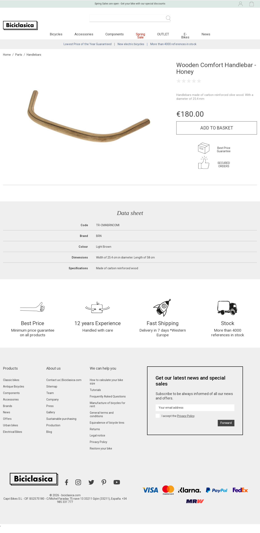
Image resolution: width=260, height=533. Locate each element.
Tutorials (95, 395)
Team (50, 398)
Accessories (11, 405)
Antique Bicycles (13, 392)
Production (53, 430)
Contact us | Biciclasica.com (63, 385)
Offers (7, 424)
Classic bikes (11, 385)
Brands (7, 411)
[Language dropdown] (206, 3)
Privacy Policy (98, 447)
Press (50, 411)
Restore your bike (101, 454)
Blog (49, 437)
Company (52, 405)
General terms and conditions (102, 420)
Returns (95, 434)
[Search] (130, 20)
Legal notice (97, 441)
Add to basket (216, 131)
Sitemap (51, 392)
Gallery (50, 417)
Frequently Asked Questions (108, 402)
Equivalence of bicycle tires (107, 428)
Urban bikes (10, 430)
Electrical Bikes (12, 437)
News (6, 417)
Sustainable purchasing (61, 424)
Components (11, 398)
